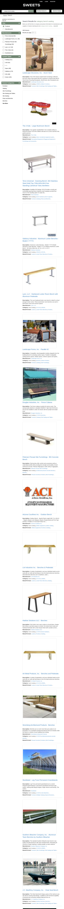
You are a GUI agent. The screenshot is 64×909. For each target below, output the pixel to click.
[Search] (18, 11)
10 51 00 (38, 321)
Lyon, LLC (33, 319)
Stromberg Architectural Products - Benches (39, 763)
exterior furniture (45, 377)
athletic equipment (40, 551)
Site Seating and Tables (9, 93)
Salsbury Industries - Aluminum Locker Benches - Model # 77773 (41, 251)
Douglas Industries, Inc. (36, 433)
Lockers (33, 265)
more (57, 26)
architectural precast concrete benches (45, 493)
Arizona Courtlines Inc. (36, 549)
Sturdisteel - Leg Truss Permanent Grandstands (40, 821)
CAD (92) (7, 62)
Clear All (4, 20)
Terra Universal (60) (10, 36)
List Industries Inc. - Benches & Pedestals (38, 596)
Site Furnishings (7, 91)
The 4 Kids (33, 140)
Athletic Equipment (36, 553)
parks (52, 142)
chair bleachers (45, 834)
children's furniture (45, 86)
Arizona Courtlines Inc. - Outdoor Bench (37, 540)
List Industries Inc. (35, 605)
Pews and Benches (8, 98)
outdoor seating (49, 551)
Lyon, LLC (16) (9, 47)
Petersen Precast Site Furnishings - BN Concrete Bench (41, 481)
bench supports (48, 205)
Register (52, 1)
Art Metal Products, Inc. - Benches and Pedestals (41, 707)
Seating (5, 88)
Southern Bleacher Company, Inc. (39, 890)
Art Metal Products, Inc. (36, 716)
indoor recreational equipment (43, 142)
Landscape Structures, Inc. (37, 84)
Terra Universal (34, 203)
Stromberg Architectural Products (39, 772)
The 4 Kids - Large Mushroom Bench (36, 132)
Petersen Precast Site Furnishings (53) (11, 43)
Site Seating (6, 96)
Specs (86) (8, 68)
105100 (38, 263)
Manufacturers (9, 29)
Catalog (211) (8, 59)
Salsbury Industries (35, 261)
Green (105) (8, 77)
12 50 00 (43, 263)
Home (41, 1)
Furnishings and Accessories (29, 146)
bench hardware (40, 205)
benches (38, 377)
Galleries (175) (9, 71)
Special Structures (49, 836)
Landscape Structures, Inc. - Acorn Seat (37, 76)
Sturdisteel (33, 832)
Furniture (5, 86)
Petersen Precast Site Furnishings (39, 491)
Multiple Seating (40, 836)
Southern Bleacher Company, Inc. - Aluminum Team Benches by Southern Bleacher (39, 880)
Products (7, 26)
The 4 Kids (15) (9, 50)
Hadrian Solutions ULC (36, 660)
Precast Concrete (36, 497)
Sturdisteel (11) (9, 53)
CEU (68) (7, 74)
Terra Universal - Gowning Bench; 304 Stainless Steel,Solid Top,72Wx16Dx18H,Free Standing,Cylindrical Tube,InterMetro (40, 192)
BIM (6, 65)
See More (5, 103)
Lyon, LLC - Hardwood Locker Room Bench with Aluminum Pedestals (40, 309)
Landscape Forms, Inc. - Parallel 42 (36, 366)
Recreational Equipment (37, 144)
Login (46, 1)
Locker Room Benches (41, 265)
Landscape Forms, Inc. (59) (12, 38)
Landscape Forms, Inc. (36, 375)
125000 (38, 86)
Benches (5, 101)
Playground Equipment (49, 144)
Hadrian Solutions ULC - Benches (35, 652)
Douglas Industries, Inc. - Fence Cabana (37, 422)
